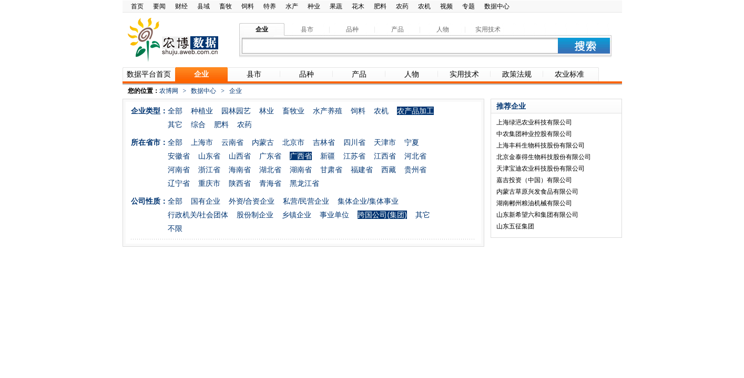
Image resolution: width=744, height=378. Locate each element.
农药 (402, 6)
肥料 (380, 6)
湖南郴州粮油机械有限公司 (534, 203)
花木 (358, 6)
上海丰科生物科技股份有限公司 (540, 145)
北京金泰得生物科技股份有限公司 (543, 157)
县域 (203, 6)
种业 (314, 6)
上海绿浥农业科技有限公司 (534, 122)
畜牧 (225, 6)
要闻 (159, 6)
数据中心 (496, 6)
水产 (292, 6)
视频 (446, 6)
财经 (181, 6)
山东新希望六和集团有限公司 (537, 214)
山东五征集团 (515, 226)
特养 (269, 6)
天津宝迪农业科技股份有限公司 (540, 168)
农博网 (168, 90)
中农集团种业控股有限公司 (534, 134)
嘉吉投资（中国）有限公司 (534, 180)
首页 (137, 6)
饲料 (247, 6)
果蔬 (336, 6)
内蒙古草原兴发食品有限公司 (537, 191)
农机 (424, 6)
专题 (468, 6)
